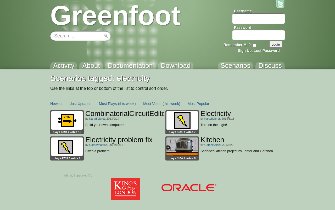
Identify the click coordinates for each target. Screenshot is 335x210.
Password (242, 27)
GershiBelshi (212, 144)
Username (243, 11)
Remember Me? (237, 45)
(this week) (127, 104)
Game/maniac (98, 144)
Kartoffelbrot (97, 118)
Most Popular (198, 104)
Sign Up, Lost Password (259, 50)
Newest (56, 104)
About (68, 175)
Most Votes (152, 104)
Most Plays (108, 104)
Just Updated (81, 104)
